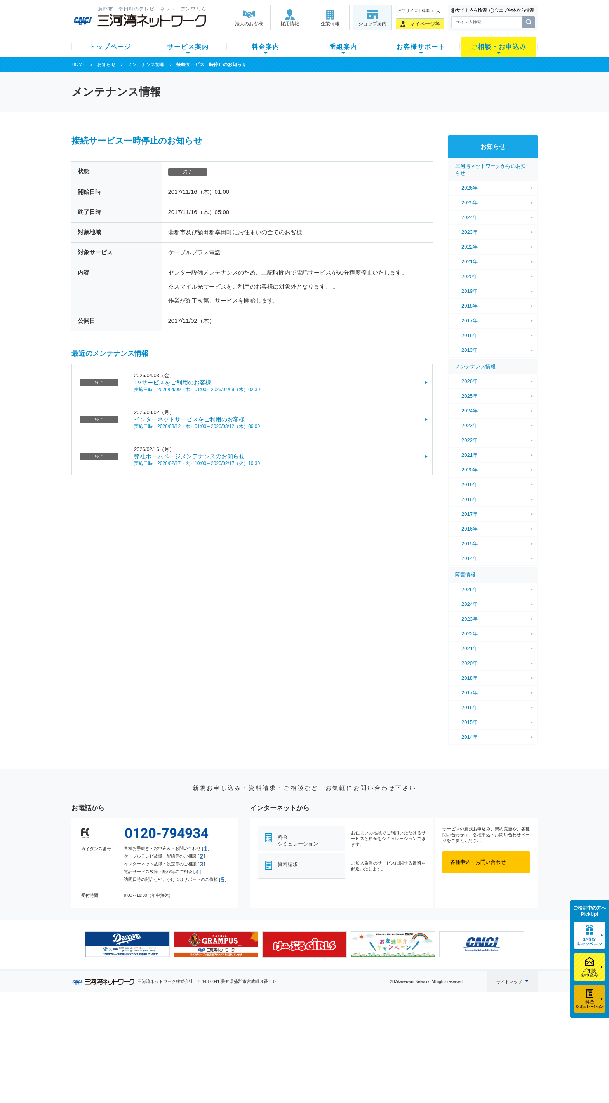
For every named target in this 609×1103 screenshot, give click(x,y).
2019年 (469, 291)
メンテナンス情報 (146, 64)
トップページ (110, 46)
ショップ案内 (372, 23)
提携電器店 (403, 1033)
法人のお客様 (249, 23)
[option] (127, 944)
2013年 (469, 350)
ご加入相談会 (406, 1043)
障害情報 (465, 575)
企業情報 (330, 23)
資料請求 (288, 864)
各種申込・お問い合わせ (478, 862)
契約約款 (170, 1084)
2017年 (469, 321)
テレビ (168, 1023)
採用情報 (289, 23)
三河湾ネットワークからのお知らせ (490, 169)
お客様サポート (421, 46)
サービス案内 (188, 46)
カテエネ (170, 1074)
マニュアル (345, 1033)
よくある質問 (348, 1023)
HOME (78, 64)
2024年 (469, 217)
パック (225, 1053)
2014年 (469, 558)
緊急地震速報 (175, 1063)
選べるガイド (118, 1043)
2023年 (469, 232)
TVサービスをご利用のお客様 (172, 382)
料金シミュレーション (298, 840)
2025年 (469, 202)
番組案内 (343, 46)
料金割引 (228, 1043)
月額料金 (228, 1033)
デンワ (168, 1043)
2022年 (469, 247)
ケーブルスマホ (178, 1053)
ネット (168, 1033)
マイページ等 (425, 24)
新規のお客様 (118, 1023)
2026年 (469, 188)
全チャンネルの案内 (298, 1050)
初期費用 (228, 1023)
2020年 (469, 276)
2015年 (469, 543)
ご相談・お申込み (499, 46)
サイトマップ (509, 981)
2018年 (469, 306)
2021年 (469, 261)
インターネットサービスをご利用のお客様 (189, 419)
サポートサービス (353, 1043)
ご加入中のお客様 (123, 1033)
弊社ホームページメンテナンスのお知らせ (189, 456)
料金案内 (266, 46)
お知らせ (106, 64)
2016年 (469, 335)
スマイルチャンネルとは (303, 1023)
